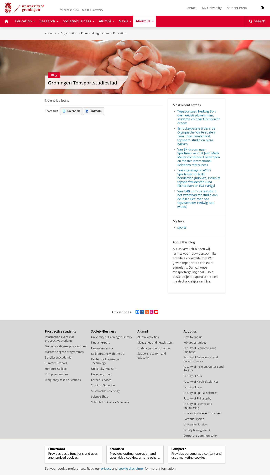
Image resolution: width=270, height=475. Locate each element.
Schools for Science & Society (110, 402)
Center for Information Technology (106, 361)
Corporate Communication (201, 435)
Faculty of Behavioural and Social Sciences (201, 359)
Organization (68, 33)
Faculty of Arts (193, 376)
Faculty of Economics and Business (200, 350)
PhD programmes (56, 374)
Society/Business (103, 331)
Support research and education (151, 355)
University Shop (101, 374)
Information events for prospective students (59, 339)
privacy (106, 468)
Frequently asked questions (63, 380)
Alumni (142, 331)
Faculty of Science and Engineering (198, 406)
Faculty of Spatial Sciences (200, 393)
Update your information (153, 348)
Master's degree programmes (64, 352)
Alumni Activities (148, 337)
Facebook (71, 111)
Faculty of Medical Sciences (201, 381)
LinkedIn (94, 111)
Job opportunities (195, 342)
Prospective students (60, 331)
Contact (190, 8)
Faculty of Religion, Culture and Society (204, 368)
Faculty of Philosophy (197, 398)
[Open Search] (257, 21)
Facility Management (197, 430)
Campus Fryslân (194, 419)
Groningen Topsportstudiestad (82, 82)
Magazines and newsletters (155, 342)
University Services (196, 424)
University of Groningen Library (111, 337)
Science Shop (99, 396)
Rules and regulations (95, 33)
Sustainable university (105, 391)
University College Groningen (202, 413)
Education (119, 33)
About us (51, 33)
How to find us (193, 337)
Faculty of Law (193, 387)
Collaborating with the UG (108, 354)
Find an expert (100, 342)
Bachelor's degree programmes (65, 346)
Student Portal (237, 8)
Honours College (56, 369)
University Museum (103, 369)
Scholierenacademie (58, 357)
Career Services (101, 380)
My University (212, 8)
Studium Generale (103, 385)
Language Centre (102, 348)
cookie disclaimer (131, 468)
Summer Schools (56, 363)
